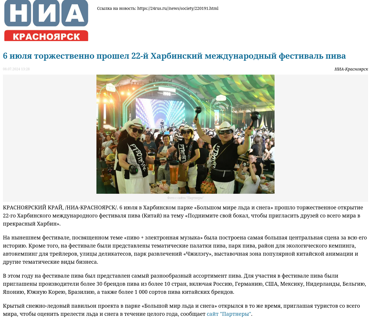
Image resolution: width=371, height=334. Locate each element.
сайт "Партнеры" (229, 313)
